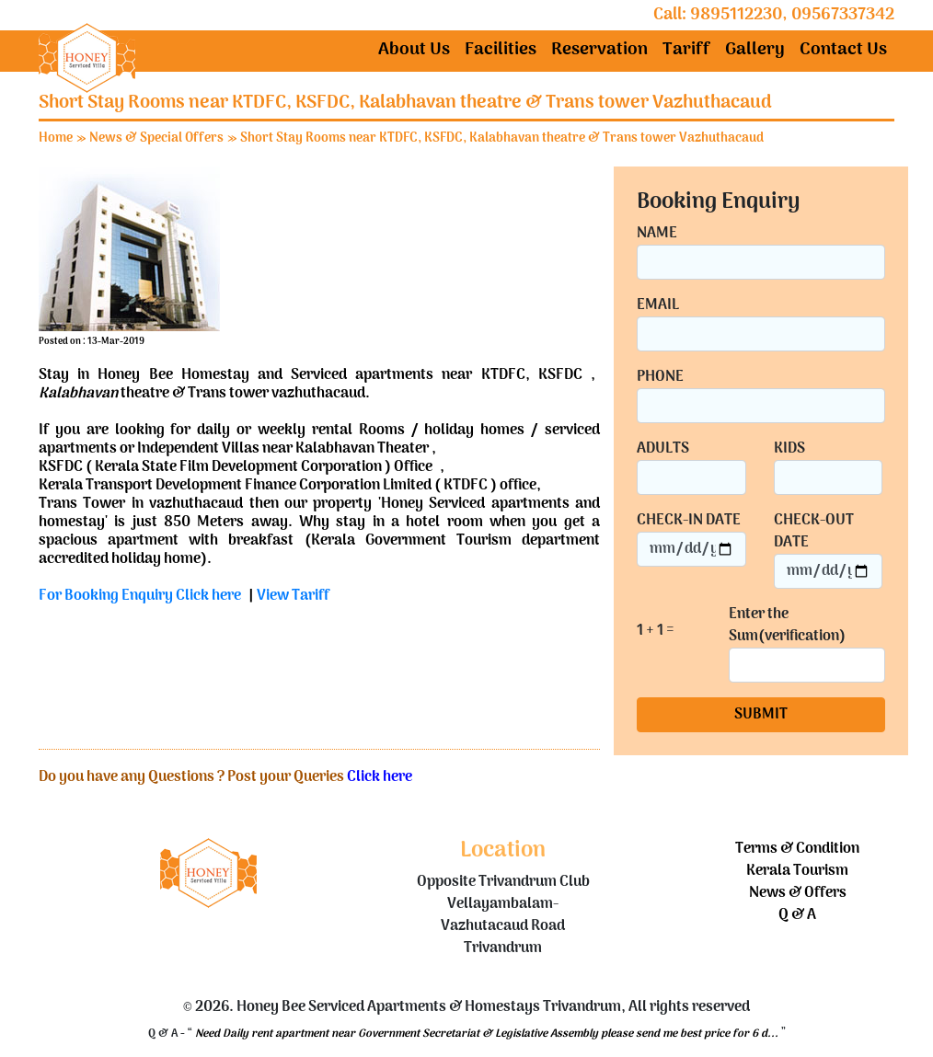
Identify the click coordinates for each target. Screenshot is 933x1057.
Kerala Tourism (797, 871)
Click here (379, 777)
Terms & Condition (797, 849)
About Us (414, 50)
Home (56, 138)
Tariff (686, 50)
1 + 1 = (655, 631)
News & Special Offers (156, 138)
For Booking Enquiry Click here (140, 596)
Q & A (797, 915)
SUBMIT (761, 715)
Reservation (599, 50)
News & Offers (798, 893)
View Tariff (293, 596)
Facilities (500, 50)
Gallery (755, 50)
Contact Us (843, 50)
